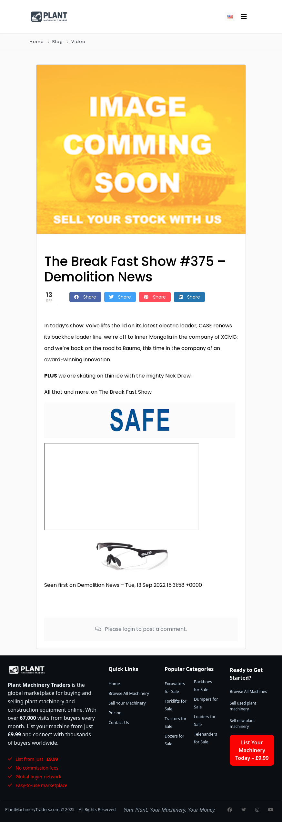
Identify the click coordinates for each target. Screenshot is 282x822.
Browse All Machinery (128, 693)
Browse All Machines (248, 691)
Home (37, 41)
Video (78, 41)
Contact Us (118, 722)
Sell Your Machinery (127, 703)
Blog (57, 41)
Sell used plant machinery (243, 706)
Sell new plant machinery (242, 723)
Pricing (115, 713)
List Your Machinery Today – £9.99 (251, 750)
